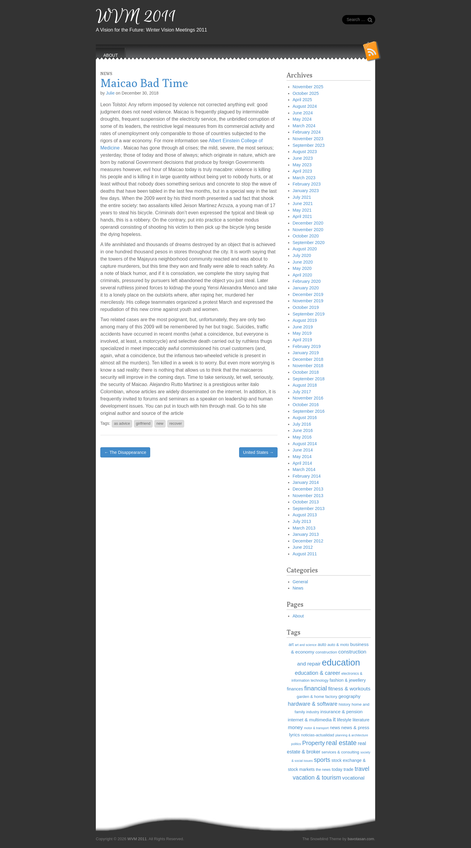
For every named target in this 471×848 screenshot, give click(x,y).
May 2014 (302, 456)
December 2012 (308, 541)
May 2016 (302, 437)
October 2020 (306, 236)
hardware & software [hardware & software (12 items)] (312, 704)
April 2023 (302, 171)
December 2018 (308, 359)
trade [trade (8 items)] (349, 769)
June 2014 (303, 450)
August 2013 (305, 514)
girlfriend (143, 423)
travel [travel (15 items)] (362, 768)
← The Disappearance (125, 452)
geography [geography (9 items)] (349, 696)
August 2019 (305, 320)
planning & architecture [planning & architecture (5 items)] (351, 735)
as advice (122, 423)
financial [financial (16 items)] (315, 688)
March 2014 (304, 469)
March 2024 (304, 125)
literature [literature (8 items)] (361, 719)
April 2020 (302, 275)
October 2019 (306, 307)
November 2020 (308, 229)
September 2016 (308, 411)
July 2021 (302, 197)
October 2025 (306, 93)
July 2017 (302, 391)
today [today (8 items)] (337, 769)
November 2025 (308, 86)
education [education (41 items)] (341, 662)
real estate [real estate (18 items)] (341, 743)
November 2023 (308, 138)
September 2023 (308, 145)
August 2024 (305, 106)
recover (175, 423)
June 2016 (303, 430)
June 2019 (303, 326)
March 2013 (304, 528)
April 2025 (302, 99)
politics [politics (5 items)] (296, 744)
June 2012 (303, 547)
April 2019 (302, 339)
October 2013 (306, 501)
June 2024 (303, 112)
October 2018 (306, 372)
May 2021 (302, 210)
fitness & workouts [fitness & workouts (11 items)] (349, 689)
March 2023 (304, 177)
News (106, 73)
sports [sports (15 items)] (322, 759)
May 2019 (302, 333)
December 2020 (308, 223)
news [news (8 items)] (335, 727)
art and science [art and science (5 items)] (306, 645)
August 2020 (305, 248)
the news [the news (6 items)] (323, 770)
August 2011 (305, 553)
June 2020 (303, 262)
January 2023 (306, 190)
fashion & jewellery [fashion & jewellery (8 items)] (348, 680)
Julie (110, 93)
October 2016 (306, 404)
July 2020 (302, 255)
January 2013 (306, 534)
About (298, 616)
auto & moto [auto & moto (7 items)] (338, 644)
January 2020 (306, 287)
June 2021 (303, 203)
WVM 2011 (136, 16)
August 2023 (305, 151)
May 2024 (302, 119)
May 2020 (302, 268)
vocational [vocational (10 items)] (353, 777)
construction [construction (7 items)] (326, 652)
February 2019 (307, 346)
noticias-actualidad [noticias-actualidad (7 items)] (317, 735)
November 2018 (308, 365)
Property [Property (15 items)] (313, 743)
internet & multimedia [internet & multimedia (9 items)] (310, 719)
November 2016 (308, 398)
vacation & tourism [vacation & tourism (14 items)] (317, 777)
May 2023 (302, 164)
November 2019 (308, 300)
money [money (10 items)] (295, 727)
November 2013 (308, 495)
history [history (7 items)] (344, 704)
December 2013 (308, 489)
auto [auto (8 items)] (322, 644)
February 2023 (307, 184)
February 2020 (307, 281)
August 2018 (305, 385)
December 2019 (308, 294)
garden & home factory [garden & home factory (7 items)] (317, 696)
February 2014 (307, 476)
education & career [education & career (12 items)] (317, 673)
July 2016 (302, 424)
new (159, 423)
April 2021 (302, 216)
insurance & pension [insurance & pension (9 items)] (341, 711)
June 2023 (303, 158)
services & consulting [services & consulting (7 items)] (340, 752)
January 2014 (306, 482)
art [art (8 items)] (291, 644)
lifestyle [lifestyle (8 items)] (344, 719)
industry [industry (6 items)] (312, 712)
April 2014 (302, 463)
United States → (258, 452)
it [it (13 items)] (334, 719)
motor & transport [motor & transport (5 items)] (316, 728)
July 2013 (302, 521)
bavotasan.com (361, 839)
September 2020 (308, 242)
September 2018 (308, 378)
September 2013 (308, 508)
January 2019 (306, 352)
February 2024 (307, 132)
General (300, 581)
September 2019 (308, 314)
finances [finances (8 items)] (295, 689)
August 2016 (305, 417)
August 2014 (305, 443)
